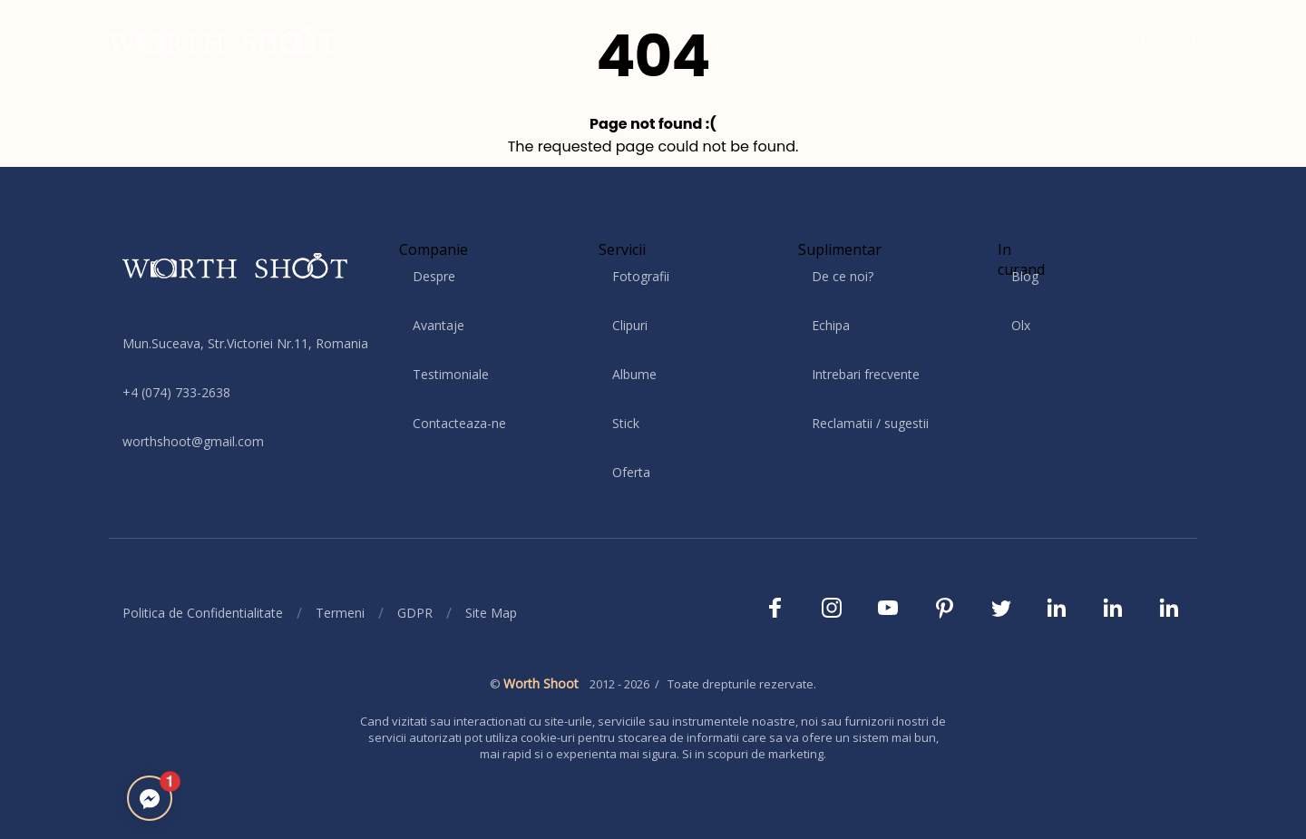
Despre (434, 276)
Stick (625, 423)
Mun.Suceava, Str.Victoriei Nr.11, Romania (245, 343)
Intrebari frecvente (866, 374)
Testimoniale (451, 374)
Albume (634, 374)
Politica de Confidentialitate (202, 612)
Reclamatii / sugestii (870, 423)
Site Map (491, 612)
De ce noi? (842, 276)
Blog (1024, 276)
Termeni (340, 612)
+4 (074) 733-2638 (176, 392)
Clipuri (630, 325)
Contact (1170, 40)
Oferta (631, 472)
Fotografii (640, 276)
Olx (1020, 325)
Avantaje (438, 325)
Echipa (831, 325)
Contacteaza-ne (459, 423)
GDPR (415, 612)
